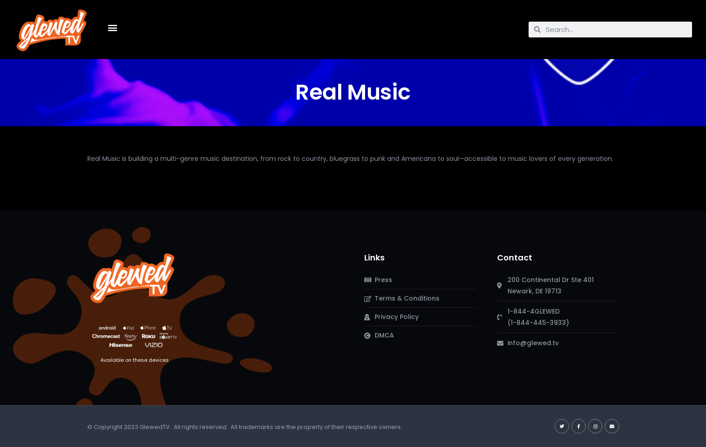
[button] (112, 27)
